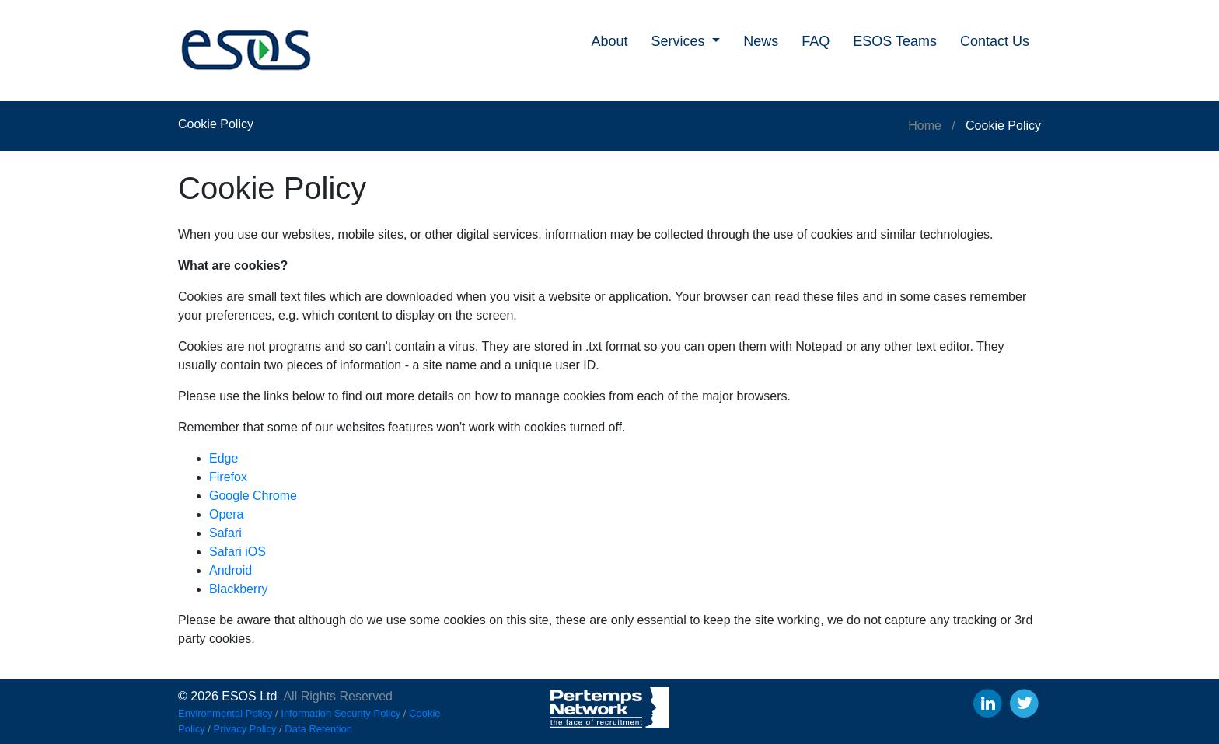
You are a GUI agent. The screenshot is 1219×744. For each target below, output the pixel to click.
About (610, 41)
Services (680, 41)
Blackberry (238, 589)
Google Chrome (253, 495)
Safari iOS (237, 551)
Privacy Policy (245, 729)
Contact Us (994, 41)
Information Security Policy (340, 713)
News (760, 41)
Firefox (228, 477)
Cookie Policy (1003, 125)
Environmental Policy (225, 713)
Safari (225, 533)
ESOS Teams (895, 41)
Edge (223, 458)
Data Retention (318, 729)
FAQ (816, 41)
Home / (937, 125)
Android (230, 570)
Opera (226, 514)
